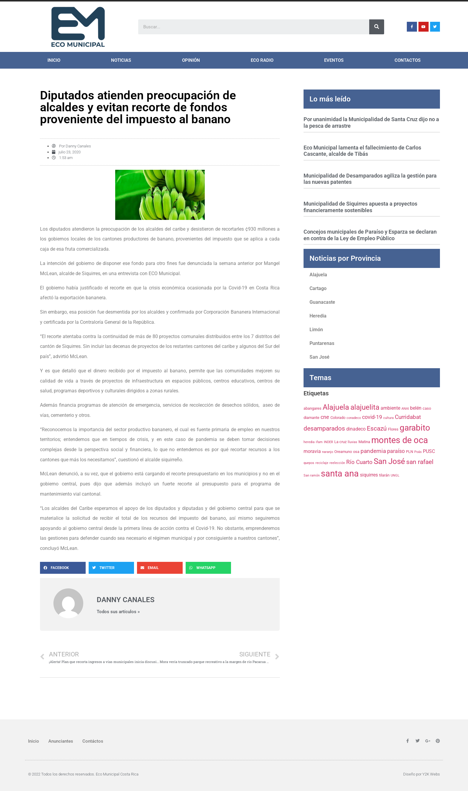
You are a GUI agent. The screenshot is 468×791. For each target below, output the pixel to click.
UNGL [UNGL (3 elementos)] (395, 475)
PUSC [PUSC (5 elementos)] (429, 451)
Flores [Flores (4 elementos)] (393, 429)
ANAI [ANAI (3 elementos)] (405, 409)
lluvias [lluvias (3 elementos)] (352, 442)
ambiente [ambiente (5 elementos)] (390, 408)
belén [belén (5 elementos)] (415, 408)
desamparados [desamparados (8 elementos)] (324, 428)
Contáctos (92, 741)
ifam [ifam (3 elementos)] (319, 442)
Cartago (318, 288)
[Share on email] (160, 568)
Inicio (53, 60)
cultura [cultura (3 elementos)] (388, 418)
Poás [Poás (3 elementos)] (418, 452)
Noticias (121, 60)
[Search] (376, 26)
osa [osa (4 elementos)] (356, 451)
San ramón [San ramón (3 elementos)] (312, 475)
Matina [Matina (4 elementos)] (364, 441)
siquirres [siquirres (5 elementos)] (369, 475)
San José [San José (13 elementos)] (389, 461)
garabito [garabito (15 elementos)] (415, 428)
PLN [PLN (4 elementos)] (409, 451)
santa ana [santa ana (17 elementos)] (340, 473)
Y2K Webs (431, 774)
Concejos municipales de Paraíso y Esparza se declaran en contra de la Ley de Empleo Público (370, 235)
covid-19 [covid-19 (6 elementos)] (372, 417)
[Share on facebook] (63, 568)
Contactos (408, 60)
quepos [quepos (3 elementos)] (309, 463)
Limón (316, 329)
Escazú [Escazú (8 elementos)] (377, 428)
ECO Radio (262, 60)
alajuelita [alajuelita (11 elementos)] (364, 407)
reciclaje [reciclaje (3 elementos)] (321, 463)
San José (320, 357)
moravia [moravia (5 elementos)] (312, 451)
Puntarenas (322, 343)
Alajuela (318, 274)
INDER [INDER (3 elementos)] (328, 442)
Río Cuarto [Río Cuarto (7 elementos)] (359, 462)
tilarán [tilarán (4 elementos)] (384, 475)
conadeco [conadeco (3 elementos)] (354, 418)
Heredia (318, 316)
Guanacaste (322, 302)
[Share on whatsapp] (208, 568)
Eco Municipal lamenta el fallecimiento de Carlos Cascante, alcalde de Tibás (362, 150)
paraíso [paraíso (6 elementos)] (396, 451)
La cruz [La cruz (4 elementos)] (340, 441)
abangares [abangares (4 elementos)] (312, 408)
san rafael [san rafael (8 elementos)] (419, 461)
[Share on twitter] (111, 568)
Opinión (191, 60)
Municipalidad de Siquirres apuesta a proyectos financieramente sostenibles (360, 207)
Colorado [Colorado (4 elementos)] (337, 417)
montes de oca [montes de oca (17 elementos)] (399, 440)
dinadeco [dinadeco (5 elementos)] (356, 429)
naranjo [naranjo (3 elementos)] (327, 452)
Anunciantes (60, 741)
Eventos (334, 60)
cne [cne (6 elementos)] (325, 417)
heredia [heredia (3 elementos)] (309, 442)
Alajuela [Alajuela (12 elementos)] (336, 407)
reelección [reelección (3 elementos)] (337, 463)
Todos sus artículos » (118, 612)
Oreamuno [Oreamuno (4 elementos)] (343, 451)
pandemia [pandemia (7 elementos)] (373, 451)
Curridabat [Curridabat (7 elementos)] (408, 417)
